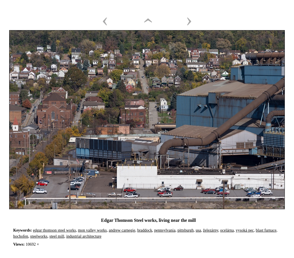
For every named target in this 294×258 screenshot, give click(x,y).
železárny (210, 230)
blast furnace (266, 230)
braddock (144, 230)
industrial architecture (83, 236)
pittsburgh (185, 230)
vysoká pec (245, 230)
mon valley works (92, 230)
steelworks (38, 236)
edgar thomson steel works (54, 230)
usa (198, 230)
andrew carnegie (122, 230)
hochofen (20, 236)
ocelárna (227, 230)
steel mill (56, 236)
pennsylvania (164, 230)
